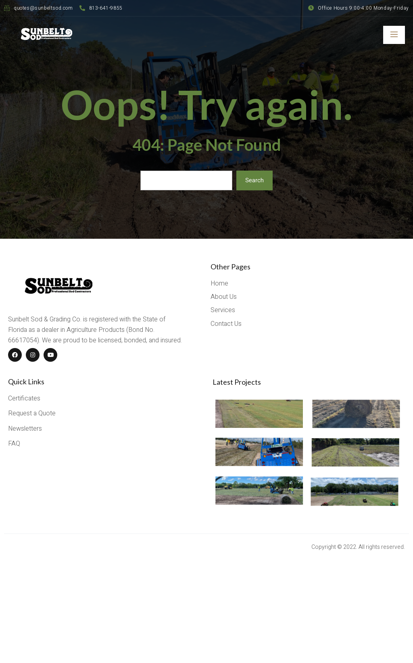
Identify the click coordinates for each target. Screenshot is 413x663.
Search (254, 180)
